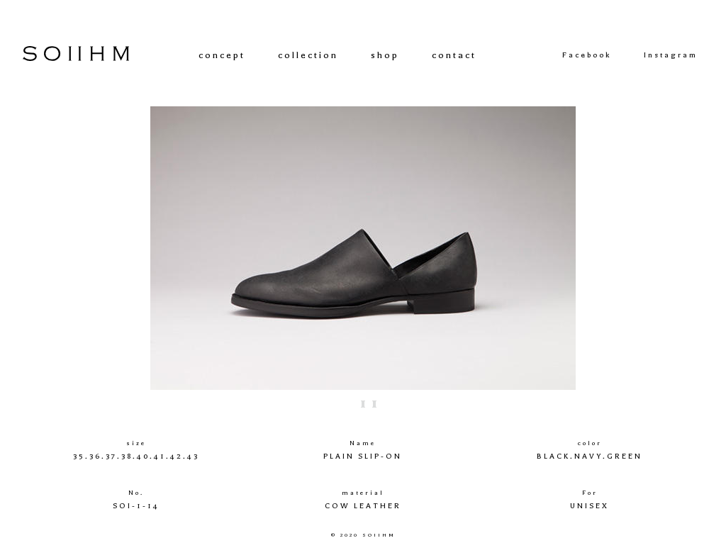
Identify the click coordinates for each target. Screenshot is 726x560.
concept (222, 55)
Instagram (671, 55)
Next (624, 248)
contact (454, 55)
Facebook (586, 55)
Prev (101, 248)
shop (385, 55)
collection (308, 55)
